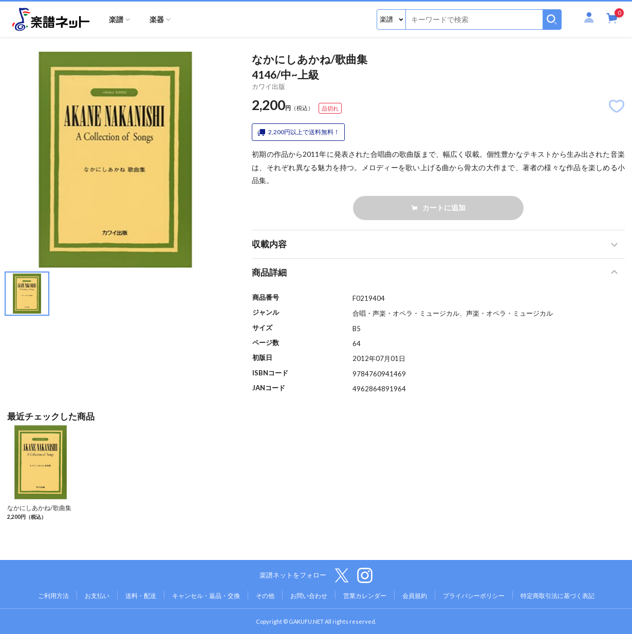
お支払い (97, 596)
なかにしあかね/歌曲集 (39, 508)
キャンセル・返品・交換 (206, 596)
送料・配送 (140, 596)
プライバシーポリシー (474, 596)
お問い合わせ (308, 596)
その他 (265, 596)
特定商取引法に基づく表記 (557, 596)
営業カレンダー (364, 596)
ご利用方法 (53, 596)
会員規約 (414, 596)
